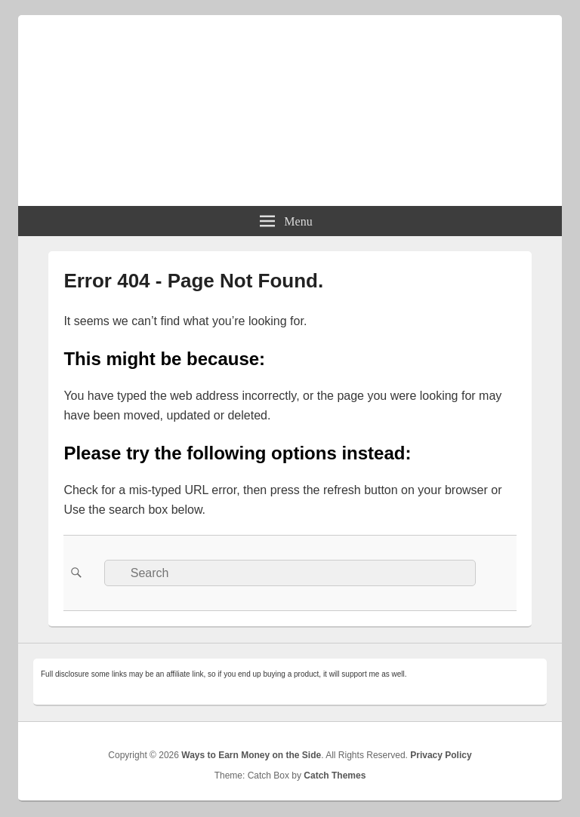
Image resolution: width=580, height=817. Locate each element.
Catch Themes (335, 775)
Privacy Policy (440, 755)
